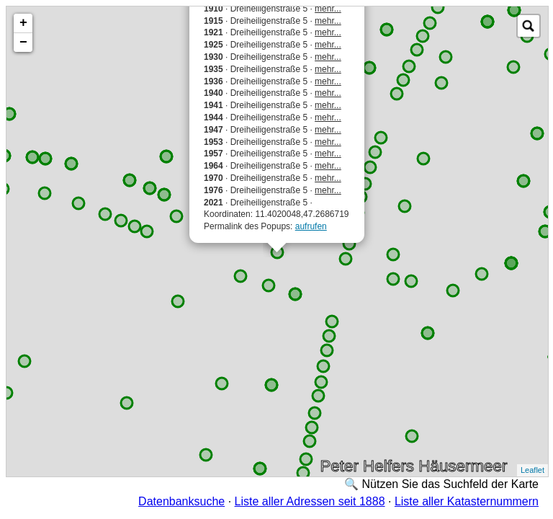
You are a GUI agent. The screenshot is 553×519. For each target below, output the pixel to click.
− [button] (23, 42)
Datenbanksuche (181, 501)
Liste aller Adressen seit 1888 (310, 501)
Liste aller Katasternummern (467, 501)
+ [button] (23, 23)
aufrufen (311, 226)
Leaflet (532, 470)
